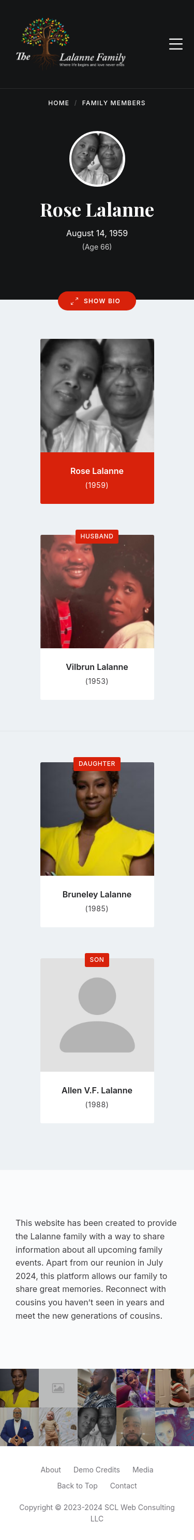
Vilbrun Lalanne (97, 667)
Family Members (114, 103)
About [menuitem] (50, 1469)
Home (58, 103)
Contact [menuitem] (123, 1485)
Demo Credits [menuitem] (96, 1469)
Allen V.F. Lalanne (97, 1090)
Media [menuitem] (143, 1469)
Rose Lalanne (97, 471)
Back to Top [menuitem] (77, 1485)
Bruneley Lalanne (97, 894)
